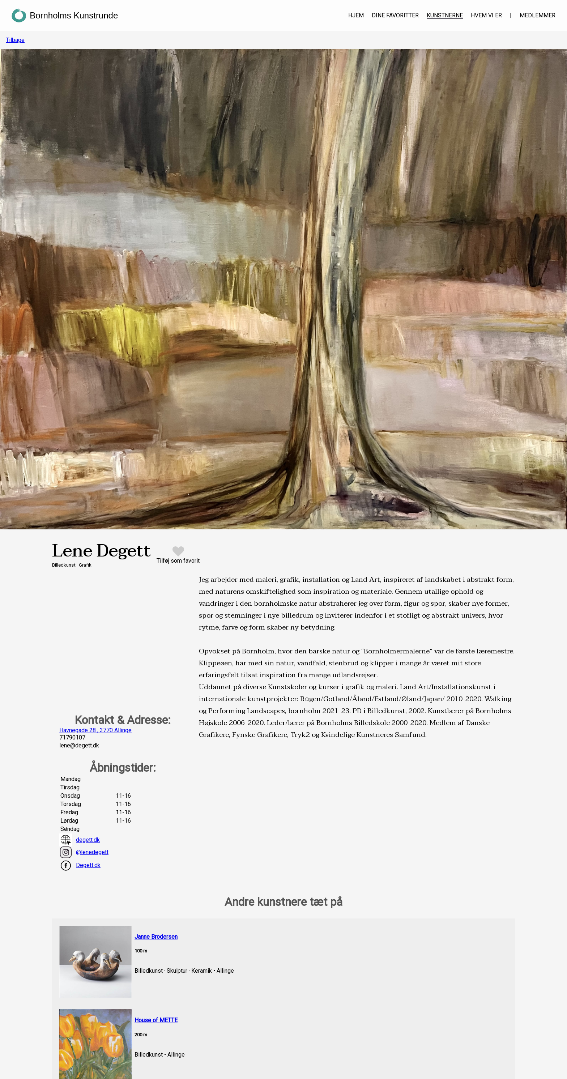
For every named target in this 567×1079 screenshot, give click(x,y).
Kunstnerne (445, 15)
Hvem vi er (486, 15)
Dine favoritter (395, 15)
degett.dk (79, 839)
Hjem (356, 15)
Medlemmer (537, 15)
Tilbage (15, 40)
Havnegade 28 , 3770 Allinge (95, 730)
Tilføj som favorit (178, 560)
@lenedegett (83, 852)
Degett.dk (80, 865)
